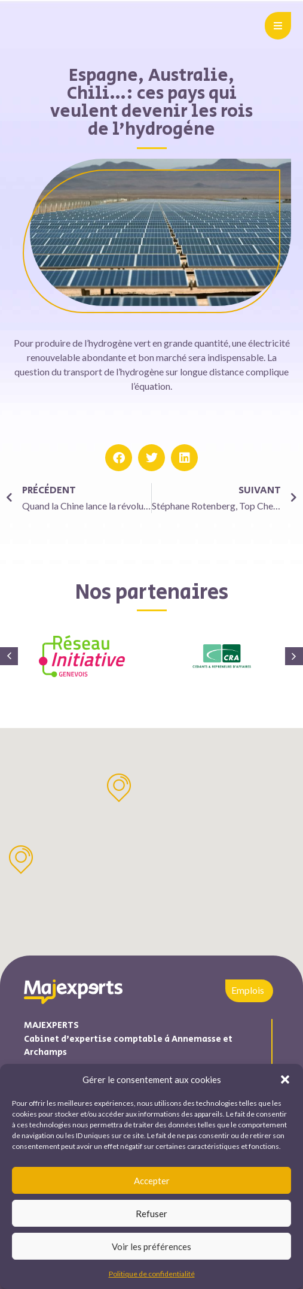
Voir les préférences (151, 1246)
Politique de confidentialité (152, 1273)
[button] (285, 1079)
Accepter (152, 1180)
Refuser (151, 1213)
